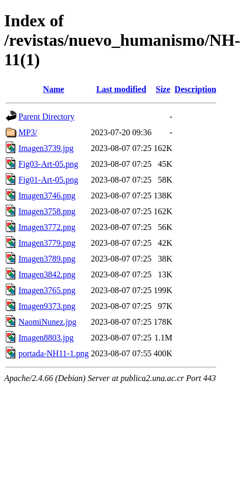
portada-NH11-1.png (53, 353)
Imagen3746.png (46, 195)
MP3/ (27, 132)
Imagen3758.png (46, 211)
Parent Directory (46, 116)
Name (53, 89)
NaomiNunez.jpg (47, 321)
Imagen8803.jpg (45, 337)
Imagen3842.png (46, 274)
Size (163, 89)
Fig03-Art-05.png (48, 163)
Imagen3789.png (46, 258)
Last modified (121, 89)
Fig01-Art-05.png (48, 179)
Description (195, 89)
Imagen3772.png (46, 227)
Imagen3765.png (46, 290)
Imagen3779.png (46, 242)
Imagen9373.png (46, 306)
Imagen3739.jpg (45, 148)
